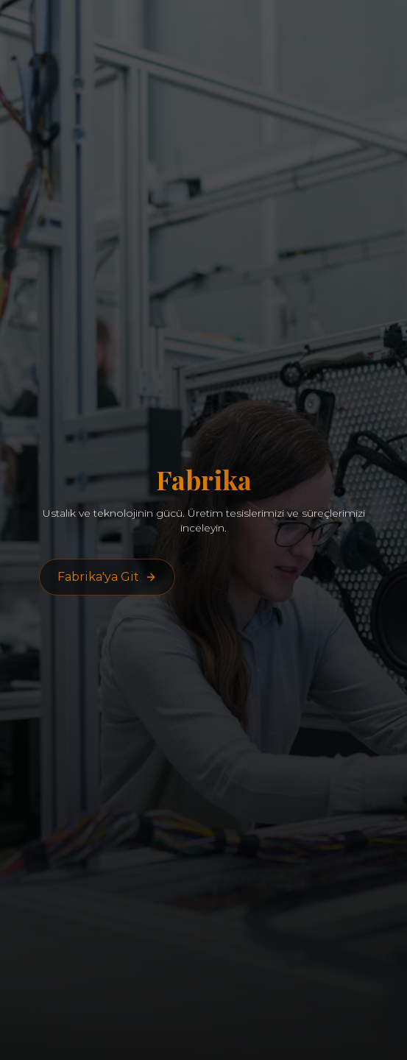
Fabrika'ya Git (107, 577)
